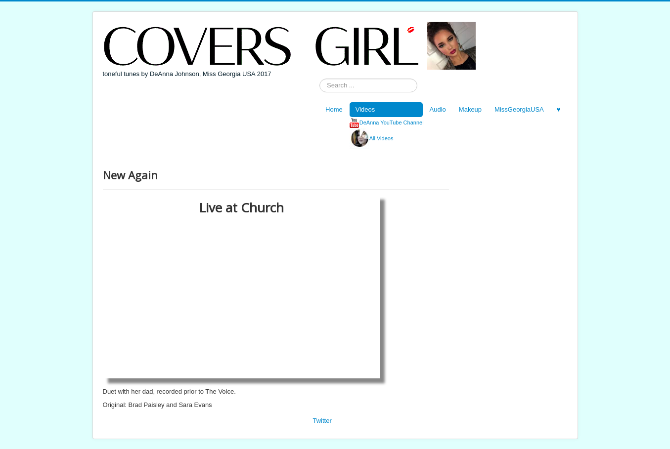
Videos (365, 109)
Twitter (322, 420)
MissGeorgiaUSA (519, 109)
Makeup (470, 109)
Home (334, 109)
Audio (438, 109)
